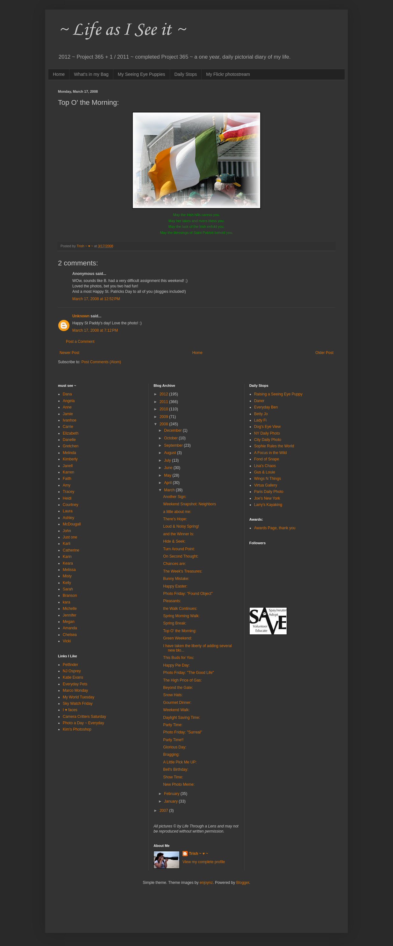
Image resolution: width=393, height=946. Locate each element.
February (172, 793)
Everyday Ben (266, 407)
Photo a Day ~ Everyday (83, 723)
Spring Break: (174, 623)
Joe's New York (267, 498)
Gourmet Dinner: (177, 702)
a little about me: (177, 511)
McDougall (72, 524)
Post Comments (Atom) (101, 362)
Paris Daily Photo (268, 491)
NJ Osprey (72, 671)
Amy (66, 485)
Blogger (242, 882)
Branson (70, 595)
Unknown (80, 316)
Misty (67, 576)
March (170, 490)
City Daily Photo (267, 439)
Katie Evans (73, 677)
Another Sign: (174, 497)
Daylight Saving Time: (181, 717)
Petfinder (70, 664)
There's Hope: (175, 519)
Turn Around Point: (179, 549)
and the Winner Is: (178, 534)
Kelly (67, 583)
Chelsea (70, 634)
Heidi (67, 498)
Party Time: (172, 725)
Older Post (324, 352)
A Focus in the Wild (270, 453)
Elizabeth (70, 433)
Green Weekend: (177, 638)
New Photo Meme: (179, 784)
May (168, 475)
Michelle (70, 608)
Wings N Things (267, 478)
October (171, 438)
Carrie (68, 426)
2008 (164, 424)
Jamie (68, 414)
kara (66, 602)
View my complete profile (203, 862)
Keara (68, 563)
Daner (259, 401)
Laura (68, 511)
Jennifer (69, 615)
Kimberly (70, 459)
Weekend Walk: (176, 710)
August (170, 453)
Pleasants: (172, 601)
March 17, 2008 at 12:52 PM (96, 299)
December (173, 430)
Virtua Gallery (265, 485)
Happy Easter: (175, 586)
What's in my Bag (91, 74)
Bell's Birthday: (175, 769)
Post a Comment (80, 341)
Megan (69, 621)
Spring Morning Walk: (181, 616)
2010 (164, 409)
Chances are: (174, 563)
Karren (68, 472)
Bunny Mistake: (176, 578)
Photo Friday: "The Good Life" (188, 672)
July (168, 460)
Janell (68, 466)
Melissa (69, 569)
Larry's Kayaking (268, 504)
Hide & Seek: (174, 541)
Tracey (68, 491)
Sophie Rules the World (274, 446)
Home (59, 74)
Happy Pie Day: (176, 665)
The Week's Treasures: (182, 571)
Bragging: (171, 754)
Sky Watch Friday (78, 703)
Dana (67, 394)
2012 (164, 394)
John (67, 531)
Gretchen (70, 446)
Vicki (67, 641)
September (174, 445)
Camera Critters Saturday (84, 716)
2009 (164, 417)
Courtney (70, 504)
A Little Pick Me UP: (179, 762)
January (171, 801)
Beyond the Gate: (178, 687)
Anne (67, 407)
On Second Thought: (180, 556)
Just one (70, 537)
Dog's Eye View (267, 426)
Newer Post (69, 352)
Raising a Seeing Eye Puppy (278, 394)
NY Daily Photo (267, 433)
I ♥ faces (70, 710)
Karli (66, 543)
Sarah (68, 589)
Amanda (70, 628)
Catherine (71, 550)
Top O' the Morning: (179, 631)
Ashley (68, 518)
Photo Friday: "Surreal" (182, 732)
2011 (164, 402)
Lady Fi (260, 420)
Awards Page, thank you (275, 528)
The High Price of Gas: (182, 680)
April (168, 482)
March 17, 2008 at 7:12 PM (95, 330)
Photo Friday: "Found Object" (187, 593)
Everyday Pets (75, 684)
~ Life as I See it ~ (121, 30)
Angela (69, 401)
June (168, 468)
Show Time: (173, 777)
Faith (67, 478)
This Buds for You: (178, 657)
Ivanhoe (69, 420)
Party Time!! (173, 740)
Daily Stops (186, 74)
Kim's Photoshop (77, 729)
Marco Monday (75, 690)
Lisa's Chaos (265, 466)
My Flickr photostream (228, 74)
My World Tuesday (78, 697)
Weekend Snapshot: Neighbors (189, 504)
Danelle (69, 439)
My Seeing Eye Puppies (141, 74)
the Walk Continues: (180, 608)
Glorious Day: (174, 747)
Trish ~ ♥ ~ (198, 853)
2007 (164, 810)
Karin (67, 556)
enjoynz (206, 882)
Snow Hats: (172, 695)
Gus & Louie (264, 472)
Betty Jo (261, 414)
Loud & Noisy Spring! (181, 526)
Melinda (69, 453)
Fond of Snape (266, 459)
